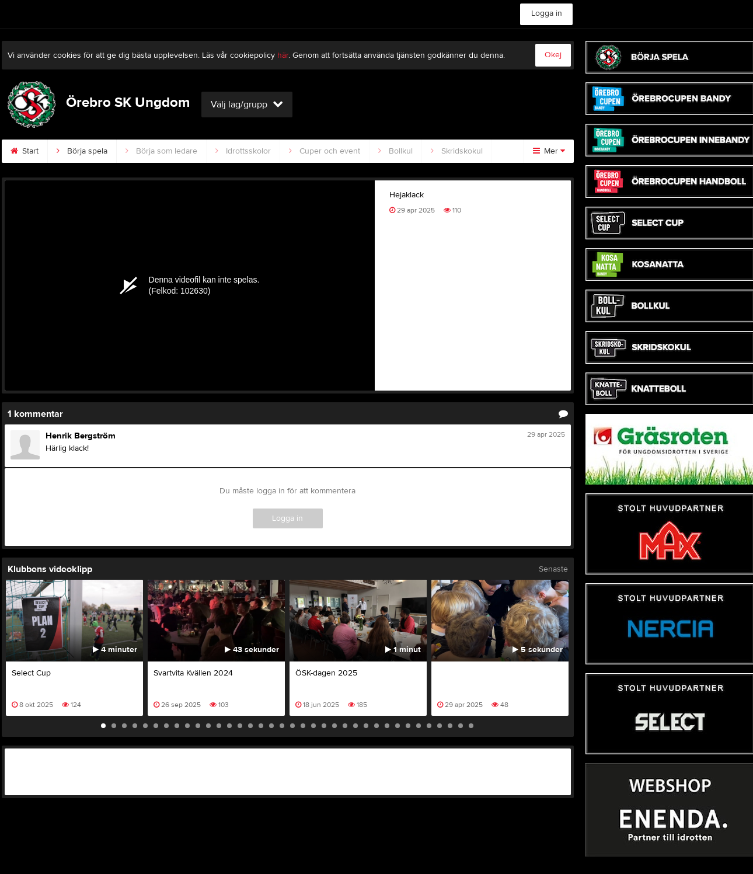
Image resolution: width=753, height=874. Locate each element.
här (282, 55)
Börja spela (82, 151)
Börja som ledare (161, 151)
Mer (549, 151)
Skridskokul (457, 151)
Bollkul (395, 151)
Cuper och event (324, 151)
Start (25, 151)
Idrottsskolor (243, 151)
